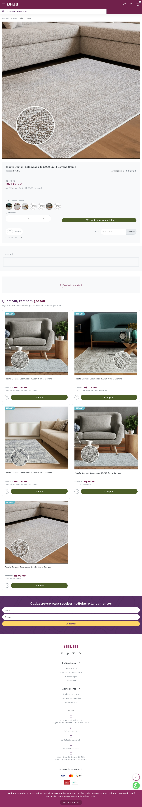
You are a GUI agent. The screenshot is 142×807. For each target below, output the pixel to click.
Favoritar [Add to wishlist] (14, 231)
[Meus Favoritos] (124, 4)
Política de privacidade (71, 670)
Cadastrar (71, 622)
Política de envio (71, 692)
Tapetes (13, 18)
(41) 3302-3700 (71, 727)
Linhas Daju (71, 679)
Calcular (131, 232)
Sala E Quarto (25, 18)
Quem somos (71, 666)
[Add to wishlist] (7, 395)
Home (5, 18)
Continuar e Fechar (71, 802)
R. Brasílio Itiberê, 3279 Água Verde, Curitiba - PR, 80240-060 (71, 717)
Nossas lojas (71, 675)
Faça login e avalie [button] (71, 283)
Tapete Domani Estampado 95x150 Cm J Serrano (97, 471)
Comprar (39, 395)
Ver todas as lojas (71, 744)
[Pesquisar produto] (3, 11)
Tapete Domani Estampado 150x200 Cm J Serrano (28, 377)
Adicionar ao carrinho (99, 220)
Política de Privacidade (83, 796)
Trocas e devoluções (71, 696)
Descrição (10, 253)
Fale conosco (71, 700)
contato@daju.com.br (71, 735)
